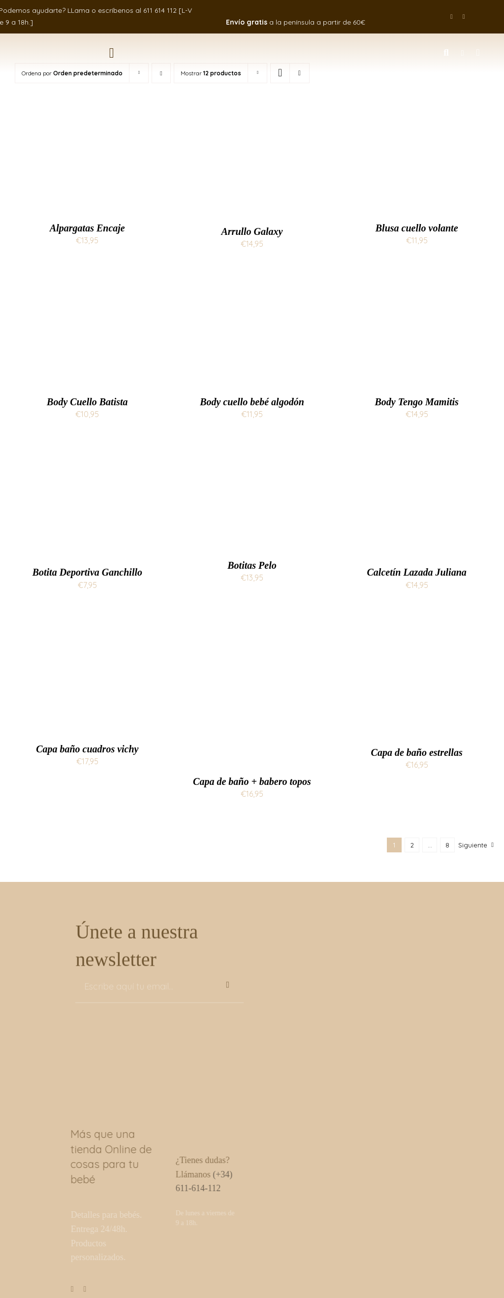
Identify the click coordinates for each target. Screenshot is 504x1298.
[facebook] (451, 16)
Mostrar (211, 73)
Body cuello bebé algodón (252, 401)
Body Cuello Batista (87, 401)
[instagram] (464, 16)
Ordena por (72, 73)
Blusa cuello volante (417, 228)
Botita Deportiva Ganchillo (87, 572)
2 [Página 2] (412, 845)
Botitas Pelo (251, 565)
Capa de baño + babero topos (252, 781)
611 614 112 (160, 10)
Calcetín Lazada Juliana (417, 572)
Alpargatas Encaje (87, 228)
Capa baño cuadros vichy (87, 749)
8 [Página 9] (447, 845)
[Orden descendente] (161, 73)
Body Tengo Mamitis (416, 401)
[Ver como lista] (299, 73)
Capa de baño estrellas (417, 752)
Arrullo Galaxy (252, 231)
